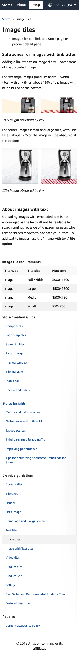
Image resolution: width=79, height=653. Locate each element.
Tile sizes (12, 493)
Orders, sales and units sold (24, 421)
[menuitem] (60, 5)
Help (36, 5)
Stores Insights (14, 403)
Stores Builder (15, 344)
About (21, 5)
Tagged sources (16, 430)
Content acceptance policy (23, 625)
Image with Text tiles (19, 548)
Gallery (10, 585)
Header (10, 502)
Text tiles (11, 530)
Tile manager (14, 371)
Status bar (12, 380)
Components (14, 326)
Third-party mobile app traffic (25, 439)
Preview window (16, 362)
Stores (7, 5)
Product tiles (14, 567)
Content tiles (14, 484)
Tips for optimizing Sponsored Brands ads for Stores (36, 460)
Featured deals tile (18, 603)
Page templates (16, 335)
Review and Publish (18, 390)
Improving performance (21, 449)
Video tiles (13, 557)
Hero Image (13, 512)
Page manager (15, 353)
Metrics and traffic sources (23, 412)
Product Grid (14, 576)
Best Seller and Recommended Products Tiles (35, 594)
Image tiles (13, 539)
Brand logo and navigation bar (26, 521)
